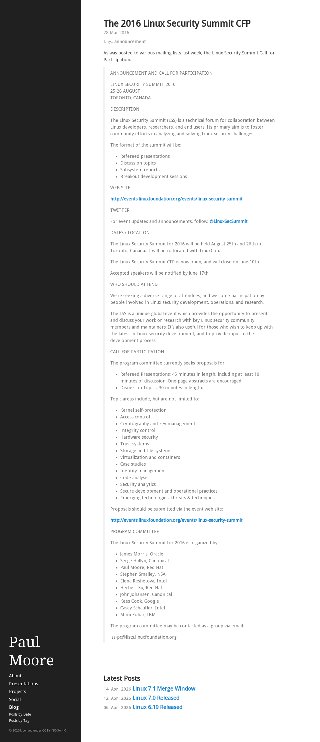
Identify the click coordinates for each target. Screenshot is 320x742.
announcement (130, 41)
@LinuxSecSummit (229, 221)
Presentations (23, 683)
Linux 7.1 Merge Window (163, 688)
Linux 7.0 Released (156, 698)
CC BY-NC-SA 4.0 (54, 730)
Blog (13, 707)
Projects (17, 691)
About (15, 675)
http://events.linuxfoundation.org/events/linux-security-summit (176, 198)
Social (15, 699)
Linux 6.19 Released (157, 707)
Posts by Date (20, 714)
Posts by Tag (19, 721)
